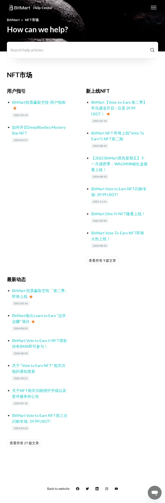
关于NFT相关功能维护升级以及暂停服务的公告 (39, 393)
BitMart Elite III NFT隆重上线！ (118, 213)
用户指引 (16, 91)
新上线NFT (98, 91)
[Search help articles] (82, 50)
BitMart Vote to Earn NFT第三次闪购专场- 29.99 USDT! (39, 418)
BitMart (13, 20)
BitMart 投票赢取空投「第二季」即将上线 (40, 293)
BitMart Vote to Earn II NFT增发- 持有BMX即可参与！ (40, 343)
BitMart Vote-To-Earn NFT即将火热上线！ (117, 236)
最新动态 (16, 279)
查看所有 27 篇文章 (24, 443)
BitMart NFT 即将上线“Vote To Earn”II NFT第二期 (117, 136)
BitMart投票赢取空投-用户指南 (39, 102)
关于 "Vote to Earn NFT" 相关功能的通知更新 (38, 368)
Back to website (58, 489)
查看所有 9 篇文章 (102, 260)
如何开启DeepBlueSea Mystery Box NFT (39, 130)
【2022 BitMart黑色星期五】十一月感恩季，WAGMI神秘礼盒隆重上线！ (119, 164)
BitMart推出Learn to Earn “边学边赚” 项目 (39, 318)
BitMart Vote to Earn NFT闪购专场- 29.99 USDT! (119, 191)
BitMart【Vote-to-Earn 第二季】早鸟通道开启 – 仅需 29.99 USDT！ (119, 108)
